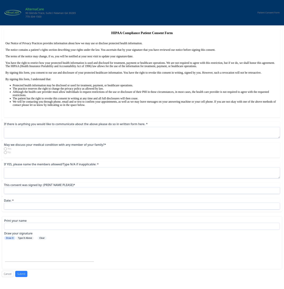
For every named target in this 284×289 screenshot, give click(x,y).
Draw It (10, 238)
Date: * (9, 201)
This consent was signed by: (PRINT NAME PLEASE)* (39, 185)
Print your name (15, 221)
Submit (21, 274)
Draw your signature (18, 233)
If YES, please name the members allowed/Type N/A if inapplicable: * (51, 164)
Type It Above (25, 238)
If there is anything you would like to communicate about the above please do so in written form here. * (76, 124)
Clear (42, 238)
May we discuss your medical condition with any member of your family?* (55, 145)
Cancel (7, 274)
